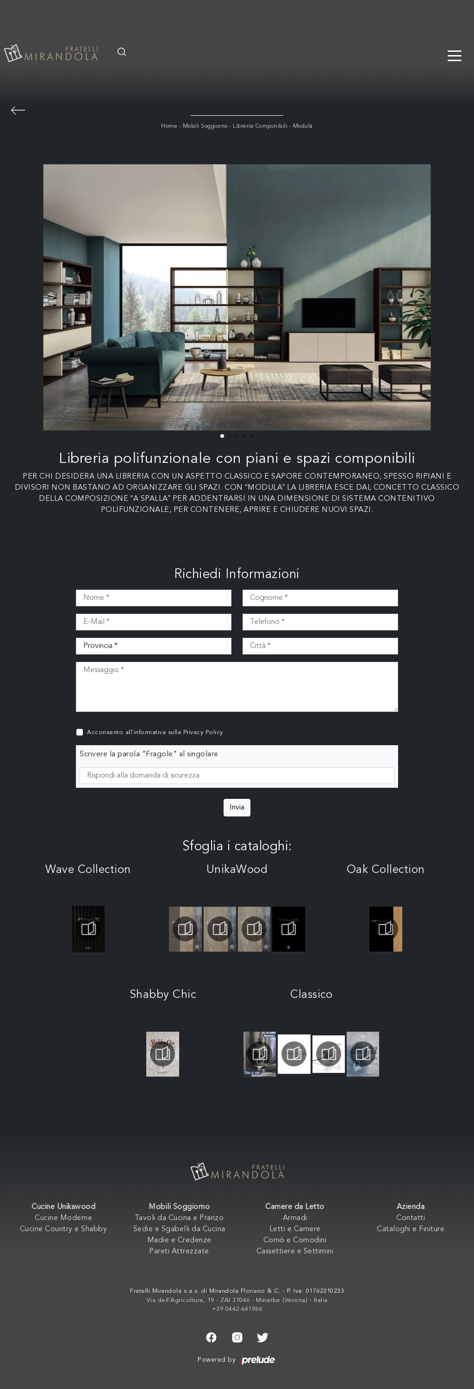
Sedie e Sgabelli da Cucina (179, 1229)
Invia (237, 807)
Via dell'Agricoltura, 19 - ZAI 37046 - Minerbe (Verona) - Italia (237, 1300)
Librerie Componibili (260, 126)
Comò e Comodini (295, 1240)
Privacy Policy (203, 732)
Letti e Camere (295, 1229)
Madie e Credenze (179, 1240)
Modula (303, 126)
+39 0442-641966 (237, 1309)
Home (169, 126)
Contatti (410, 1218)
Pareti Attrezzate (179, 1251)
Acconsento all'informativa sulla (155, 732)
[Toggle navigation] (454, 55)
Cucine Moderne (63, 1218)
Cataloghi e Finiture (410, 1229)
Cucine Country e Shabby (63, 1229)
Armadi (295, 1218)
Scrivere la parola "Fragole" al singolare (149, 754)
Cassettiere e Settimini (295, 1251)
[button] (222, 436)
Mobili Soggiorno (205, 126)
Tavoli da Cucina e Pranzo (179, 1218)
